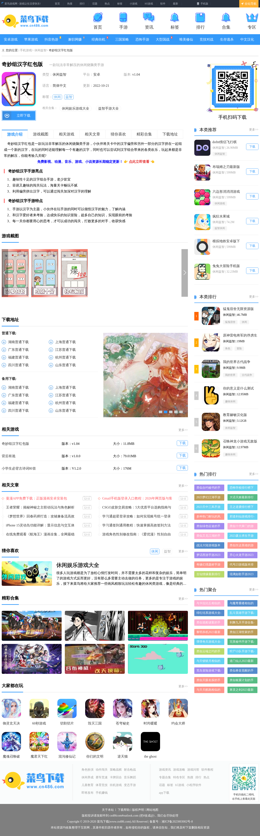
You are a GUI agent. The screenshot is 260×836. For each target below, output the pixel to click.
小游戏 (133, 3)
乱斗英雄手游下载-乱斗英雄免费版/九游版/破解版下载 (242, 613)
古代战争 (247, 374)
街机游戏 (116, 785)
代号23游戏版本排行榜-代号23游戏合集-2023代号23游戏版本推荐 (242, 565)
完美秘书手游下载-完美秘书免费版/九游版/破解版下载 (242, 642)
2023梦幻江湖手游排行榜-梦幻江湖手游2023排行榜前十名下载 (208, 498)
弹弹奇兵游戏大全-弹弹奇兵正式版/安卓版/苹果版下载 (208, 642)
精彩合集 (144, 134)
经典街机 (100, 38)
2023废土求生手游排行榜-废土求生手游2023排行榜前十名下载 (242, 536)
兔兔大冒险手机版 (226, 266)
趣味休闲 (230, 401)
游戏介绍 (14, 134)
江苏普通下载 (65, 349)
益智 (68, 97)
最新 (175, 3)
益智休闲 (220, 228)
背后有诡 (8, 456)
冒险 (239, 348)
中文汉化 (247, 39)
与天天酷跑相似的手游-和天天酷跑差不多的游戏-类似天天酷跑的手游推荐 (208, 690)
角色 (227, 348)
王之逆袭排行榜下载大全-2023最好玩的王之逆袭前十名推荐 (242, 507)
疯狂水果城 (221, 216)
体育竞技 (102, 785)
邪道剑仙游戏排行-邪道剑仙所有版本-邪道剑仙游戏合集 (242, 517)
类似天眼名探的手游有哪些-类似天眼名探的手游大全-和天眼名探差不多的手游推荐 (208, 681)
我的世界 (230, 374)
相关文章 (92, 134)
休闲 (57, 97)
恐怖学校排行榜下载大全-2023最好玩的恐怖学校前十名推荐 (242, 488)
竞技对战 (206, 39)
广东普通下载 (18, 349)
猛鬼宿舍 (230, 321)
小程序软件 (193, 785)
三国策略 (122, 39)
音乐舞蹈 (130, 777)
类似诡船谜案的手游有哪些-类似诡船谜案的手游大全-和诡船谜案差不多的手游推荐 (208, 623)
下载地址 (170, 134)
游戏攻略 (179, 769)
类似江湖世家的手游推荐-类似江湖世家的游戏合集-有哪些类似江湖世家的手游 (242, 632)
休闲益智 (220, 153)
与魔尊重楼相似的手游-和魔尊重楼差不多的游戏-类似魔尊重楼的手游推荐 (242, 604)
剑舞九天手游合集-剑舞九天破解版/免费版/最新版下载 (242, 623)
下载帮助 (124, 810)
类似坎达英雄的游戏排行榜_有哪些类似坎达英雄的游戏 (242, 546)
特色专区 (179, 777)
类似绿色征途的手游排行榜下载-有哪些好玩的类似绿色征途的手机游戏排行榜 (208, 527)
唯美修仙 (186, 39)
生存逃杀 (227, 39)
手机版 (202, 3)
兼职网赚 (76, 38)
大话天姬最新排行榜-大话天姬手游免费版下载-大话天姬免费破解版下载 (242, 498)
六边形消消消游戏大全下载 (226, 192)
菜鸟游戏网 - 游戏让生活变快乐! (22, 3)
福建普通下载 (18, 357)
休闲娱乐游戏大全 (75, 108)
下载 (182, 443)
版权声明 (138, 810)
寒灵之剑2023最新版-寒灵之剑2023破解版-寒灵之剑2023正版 (242, 690)
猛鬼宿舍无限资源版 (238, 309)
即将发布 (88, 792)
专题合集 (165, 777)
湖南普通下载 (18, 342)
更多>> (183, 430)
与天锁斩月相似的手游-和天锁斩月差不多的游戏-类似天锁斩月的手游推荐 (208, 661)
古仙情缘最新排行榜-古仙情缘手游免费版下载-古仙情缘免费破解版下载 (208, 575)
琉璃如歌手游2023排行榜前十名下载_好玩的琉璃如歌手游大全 (242, 575)
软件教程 (207, 769)
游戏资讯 (165, 769)
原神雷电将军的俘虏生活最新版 (240, 336)
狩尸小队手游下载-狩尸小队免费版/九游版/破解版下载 (242, 652)
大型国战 (164, 38)
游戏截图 (40, 134)
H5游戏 (149, 3)
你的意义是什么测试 (238, 388)
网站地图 (152, 810)
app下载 (164, 792)
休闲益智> (41, 50)
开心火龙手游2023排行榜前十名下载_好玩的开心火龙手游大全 (242, 555)
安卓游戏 (11, 39)
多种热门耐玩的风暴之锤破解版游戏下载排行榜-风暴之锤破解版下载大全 (208, 517)
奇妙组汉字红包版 (15, 443)
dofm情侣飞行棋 (224, 142)
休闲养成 (88, 777)
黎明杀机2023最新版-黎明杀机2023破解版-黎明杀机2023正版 (208, 632)
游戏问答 (193, 769)
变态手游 (130, 785)
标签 (119, 3)
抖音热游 (53, 38)
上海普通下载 (65, 342)
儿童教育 (88, 785)
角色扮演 (88, 769)
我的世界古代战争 (236, 362)
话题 (94, 3)
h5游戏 (179, 785)
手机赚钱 (102, 792)
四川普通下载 (18, 365)
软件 (162, 3)
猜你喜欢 (118, 134)
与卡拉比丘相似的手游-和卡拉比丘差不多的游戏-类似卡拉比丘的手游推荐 (208, 604)
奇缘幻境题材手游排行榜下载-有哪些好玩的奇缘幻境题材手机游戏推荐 (208, 565)
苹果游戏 (31, 39)
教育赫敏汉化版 (235, 415)
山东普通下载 (65, 365)
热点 (107, 3)
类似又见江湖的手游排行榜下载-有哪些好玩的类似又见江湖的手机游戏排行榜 (208, 536)
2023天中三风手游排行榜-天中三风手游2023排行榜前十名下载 (208, 507)
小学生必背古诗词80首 (19, 468)
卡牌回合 (116, 777)
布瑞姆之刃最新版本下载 (226, 167)
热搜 (69, 3)
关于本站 (108, 810)
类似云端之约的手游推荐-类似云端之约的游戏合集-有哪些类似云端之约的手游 (208, 652)
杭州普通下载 (65, 357)
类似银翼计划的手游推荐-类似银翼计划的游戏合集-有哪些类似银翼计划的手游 (242, 681)
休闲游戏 (220, 203)
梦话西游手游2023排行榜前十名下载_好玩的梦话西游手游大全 (209, 555)
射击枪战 (130, 769)
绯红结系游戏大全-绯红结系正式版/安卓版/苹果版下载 (208, 613)
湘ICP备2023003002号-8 (177, 821)
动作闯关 (102, 769)
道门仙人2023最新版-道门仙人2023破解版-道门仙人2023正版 (242, 661)
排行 (82, 3)
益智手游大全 (108, 108)
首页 (57, 3)
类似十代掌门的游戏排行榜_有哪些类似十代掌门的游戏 (242, 527)
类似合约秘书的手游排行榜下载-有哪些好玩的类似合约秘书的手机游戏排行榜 (208, 488)
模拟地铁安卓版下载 (226, 241)
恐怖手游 (142, 39)
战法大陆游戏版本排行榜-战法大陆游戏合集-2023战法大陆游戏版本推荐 (208, 546)
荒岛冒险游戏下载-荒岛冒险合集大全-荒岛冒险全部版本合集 (208, 671)
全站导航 (249, 3)
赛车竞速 (102, 777)
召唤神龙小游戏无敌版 (240, 441)
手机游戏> (27, 50)
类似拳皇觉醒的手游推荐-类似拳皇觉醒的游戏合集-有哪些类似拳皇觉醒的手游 (242, 671)
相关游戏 (66, 134)
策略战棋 (116, 769)
